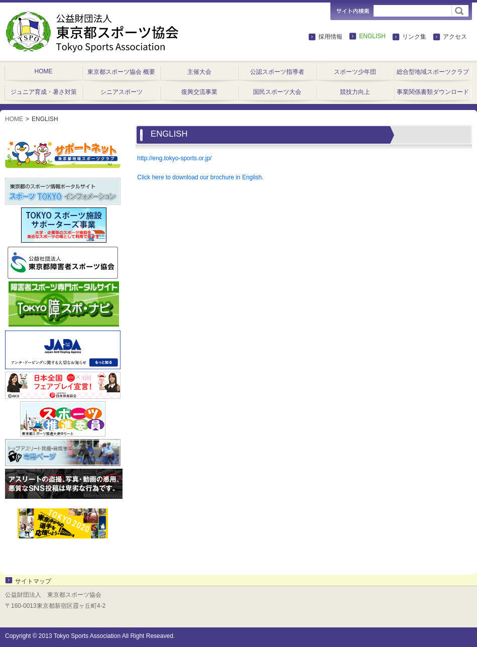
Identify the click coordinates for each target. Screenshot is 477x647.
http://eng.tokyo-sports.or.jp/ (174, 158)
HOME (14, 119)
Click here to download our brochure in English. (200, 177)
